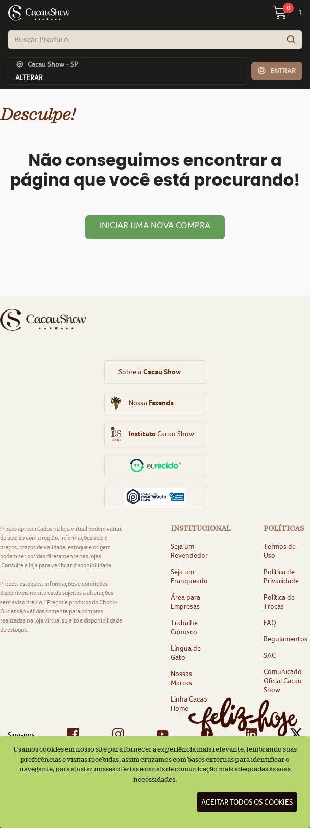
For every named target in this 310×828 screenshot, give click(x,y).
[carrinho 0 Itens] (285, 15)
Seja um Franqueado (189, 576)
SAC (270, 655)
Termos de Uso (280, 550)
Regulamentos (285, 639)
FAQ (270, 622)
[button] (277, 71)
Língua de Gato (186, 652)
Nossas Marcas (181, 678)
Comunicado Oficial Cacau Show (283, 680)
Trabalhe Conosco (184, 627)
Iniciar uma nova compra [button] (155, 225)
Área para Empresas (185, 601)
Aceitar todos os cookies (247, 802)
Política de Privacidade (281, 576)
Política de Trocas (279, 601)
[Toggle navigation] (300, 13)
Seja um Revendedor (189, 550)
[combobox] (155, 39)
